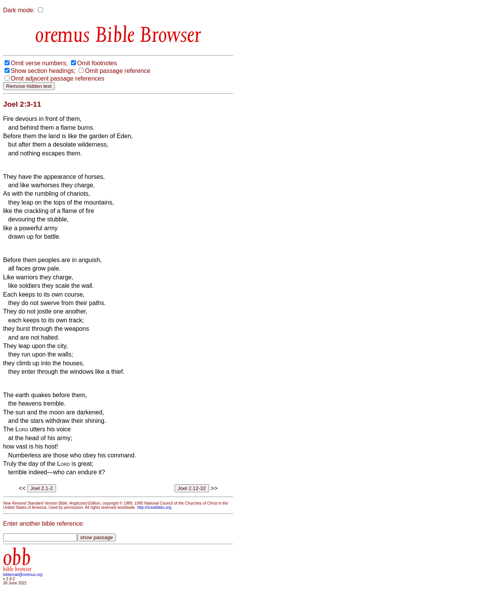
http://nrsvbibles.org (154, 507)
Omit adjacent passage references (57, 78)
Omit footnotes (97, 63)
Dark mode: (19, 10)
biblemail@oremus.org (23, 575)
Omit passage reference (117, 71)
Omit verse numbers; (39, 63)
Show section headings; (43, 71)
